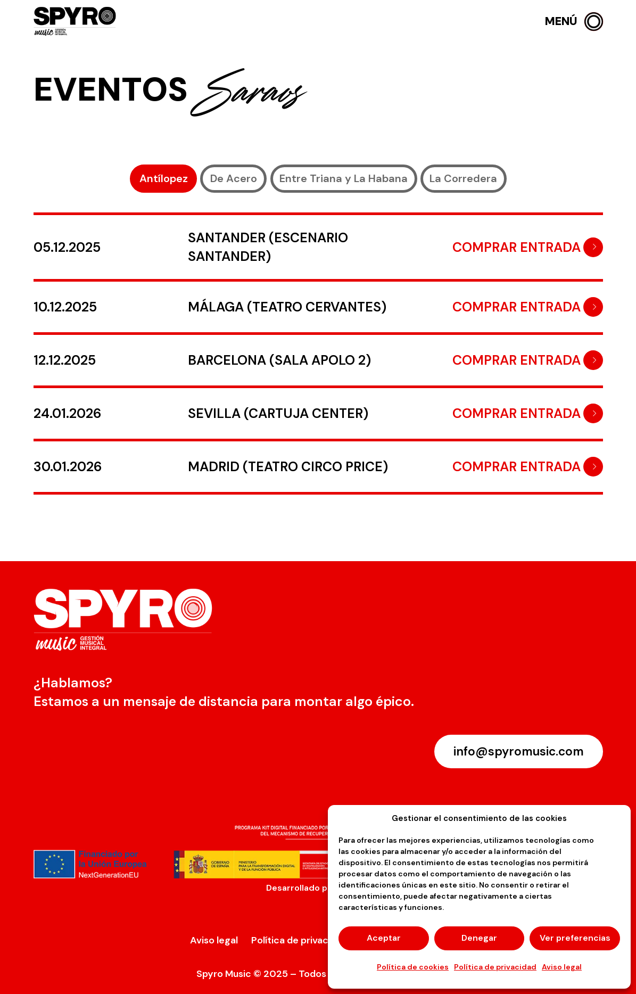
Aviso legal (562, 967)
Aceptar (384, 937)
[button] (574, 21)
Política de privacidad (495, 967)
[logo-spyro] (76, 21)
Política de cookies (413, 967)
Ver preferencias (575, 937)
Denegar (479, 937)
